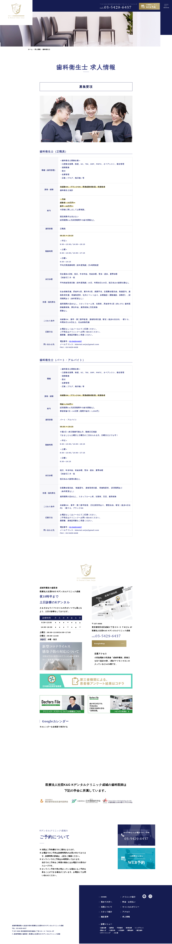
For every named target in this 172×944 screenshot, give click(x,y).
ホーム (30, 49)
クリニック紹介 (128, 897)
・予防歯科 (119, 928)
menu (166, 7)
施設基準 (104, 917)
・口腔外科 (111, 931)
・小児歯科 (120, 931)
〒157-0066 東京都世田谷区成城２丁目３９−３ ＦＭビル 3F (118, 4)
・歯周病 (111, 928)
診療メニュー (106, 925)
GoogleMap (99, 644)
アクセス (126, 912)
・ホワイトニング (105, 933)
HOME (104, 897)
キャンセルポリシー (130, 907)
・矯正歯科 (138, 931)
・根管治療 (128, 928)
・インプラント (139, 928)
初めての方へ (106, 902)
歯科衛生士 (46, 49)
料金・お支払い (128, 902)
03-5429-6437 (116, 7)
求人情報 (38, 49)
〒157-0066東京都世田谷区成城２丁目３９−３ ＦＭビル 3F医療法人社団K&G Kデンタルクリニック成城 (112, 627)
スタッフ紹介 (106, 912)
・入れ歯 (115, 933)
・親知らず (102, 931)
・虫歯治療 (102, 928)
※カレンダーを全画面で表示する (54, 727)
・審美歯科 (129, 931)
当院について (106, 907)
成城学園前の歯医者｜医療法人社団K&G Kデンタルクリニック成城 (37, 934)
